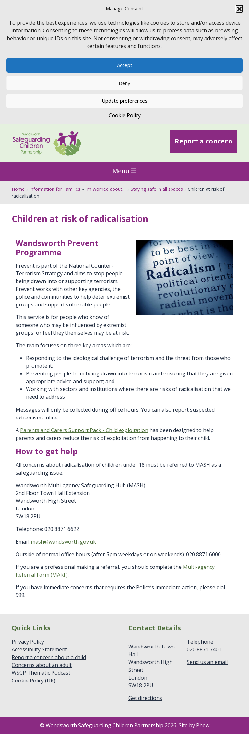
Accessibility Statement (39, 649)
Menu (124, 170)
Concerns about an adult (42, 665)
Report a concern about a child (49, 657)
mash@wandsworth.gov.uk (63, 541)
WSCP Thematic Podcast (41, 672)
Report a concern (203, 141)
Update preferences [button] (125, 100)
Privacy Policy (28, 641)
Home (18, 189)
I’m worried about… (105, 189)
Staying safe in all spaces (157, 189)
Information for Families (55, 189)
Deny (124, 83)
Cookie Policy (125, 115)
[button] (239, 8)
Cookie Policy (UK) (33, 680)
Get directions (145, 698)
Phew (202, 725)
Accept (124, 65)
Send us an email (207, 662)
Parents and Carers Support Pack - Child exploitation (84, 430)
